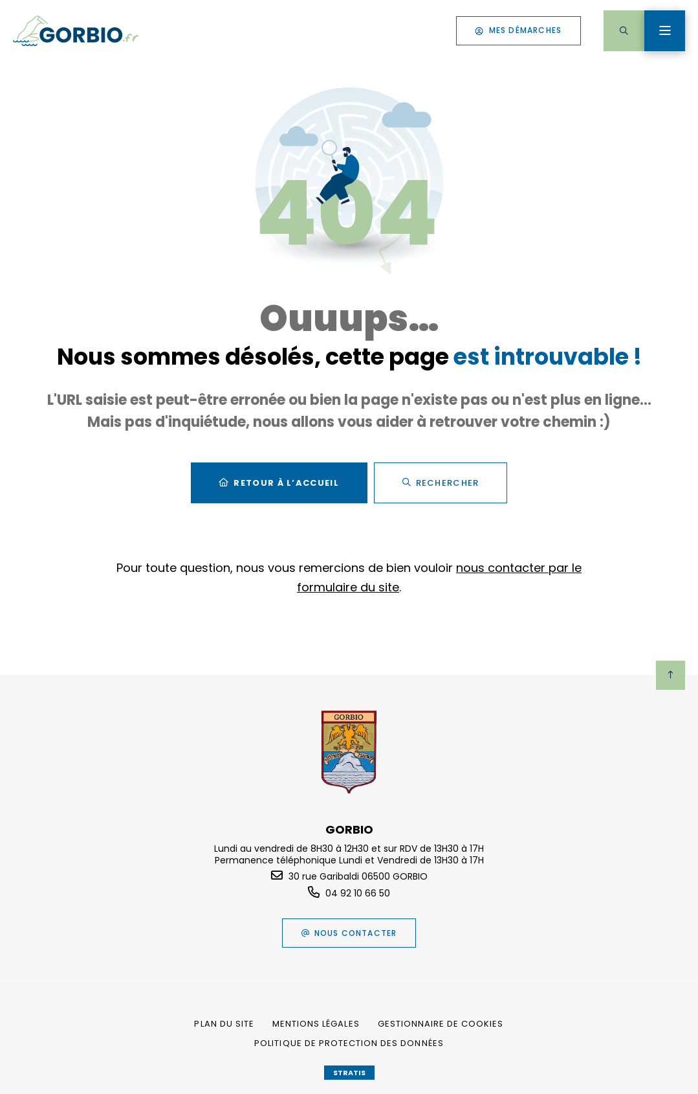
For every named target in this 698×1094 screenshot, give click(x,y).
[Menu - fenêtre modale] (664, 30)
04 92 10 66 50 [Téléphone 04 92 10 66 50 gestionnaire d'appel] (357, 893)
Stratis (349, 1072)
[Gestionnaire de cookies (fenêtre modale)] (441, 1024)
